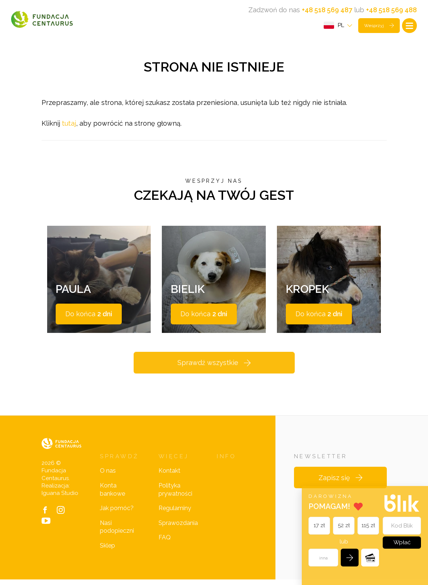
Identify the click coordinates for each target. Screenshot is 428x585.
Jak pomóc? (117, 514)
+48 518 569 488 (391, 10)
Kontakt (169, 476)
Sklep (107, 551)
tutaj (69, 125)
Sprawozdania (178, 528)
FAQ (165, 543)
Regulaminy (175, 514)
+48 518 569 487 (327, 10)
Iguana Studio (60, 499)
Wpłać (401, 542)
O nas (108, 476)
